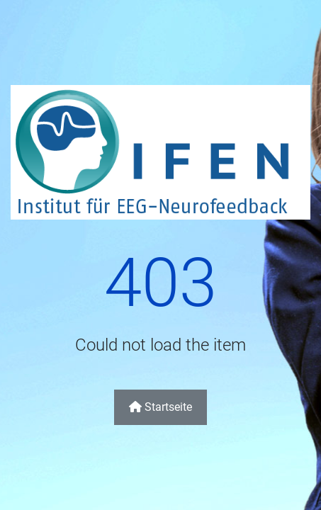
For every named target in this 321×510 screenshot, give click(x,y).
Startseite (160, 407)
